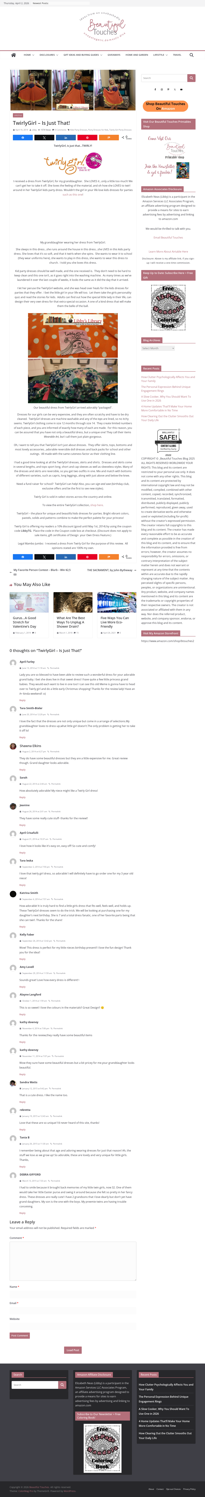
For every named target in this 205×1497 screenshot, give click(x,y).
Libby (34, 129)
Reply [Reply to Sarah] (22, 797)
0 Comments (59, 129)
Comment (17, 1238)
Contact (160, 1489)
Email (14, 1303)
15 (77, 632)
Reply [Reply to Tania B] (22, 1166)
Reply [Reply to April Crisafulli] (22, 852)
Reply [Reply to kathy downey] (22, 1042)
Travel (177, 54)
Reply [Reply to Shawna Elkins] (22, 769)
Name (14, 1287)
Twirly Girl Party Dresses (120, 129)
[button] (32, 55)
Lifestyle (158, 54)
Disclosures (47, 54)
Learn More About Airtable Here (168, 251)
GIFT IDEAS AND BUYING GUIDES (81, 54)
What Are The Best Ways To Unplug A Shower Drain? (71, 622)
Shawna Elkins (30, 746)
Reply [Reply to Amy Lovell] (22, 986)
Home (27, 54)
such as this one (73, 194)
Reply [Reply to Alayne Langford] (22, 1014)
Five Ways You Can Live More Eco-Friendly (115, 622)
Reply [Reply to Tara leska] (22, 885)
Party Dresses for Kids (98, 129)
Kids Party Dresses (78, 129)
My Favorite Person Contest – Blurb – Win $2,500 (40, 572)
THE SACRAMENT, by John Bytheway (111, 570)
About (151, 1489)
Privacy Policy (189, 1489)
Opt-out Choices (173, 1489)
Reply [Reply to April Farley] (22, 700)
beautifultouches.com (168, 442)
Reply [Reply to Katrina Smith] (22, 926)
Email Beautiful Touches (168, 237)
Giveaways (114, 54)
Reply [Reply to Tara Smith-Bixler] (22, 737)
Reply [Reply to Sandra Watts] (22, 1101)
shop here (96, 505)
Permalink (53, 668)
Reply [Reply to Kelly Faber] (22, 959)
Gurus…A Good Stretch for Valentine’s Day (24, 622)
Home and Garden (137, 54)
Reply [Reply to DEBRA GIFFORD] (22, 1213)
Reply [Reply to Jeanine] (22, 825)
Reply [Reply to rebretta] (22, 1129)
